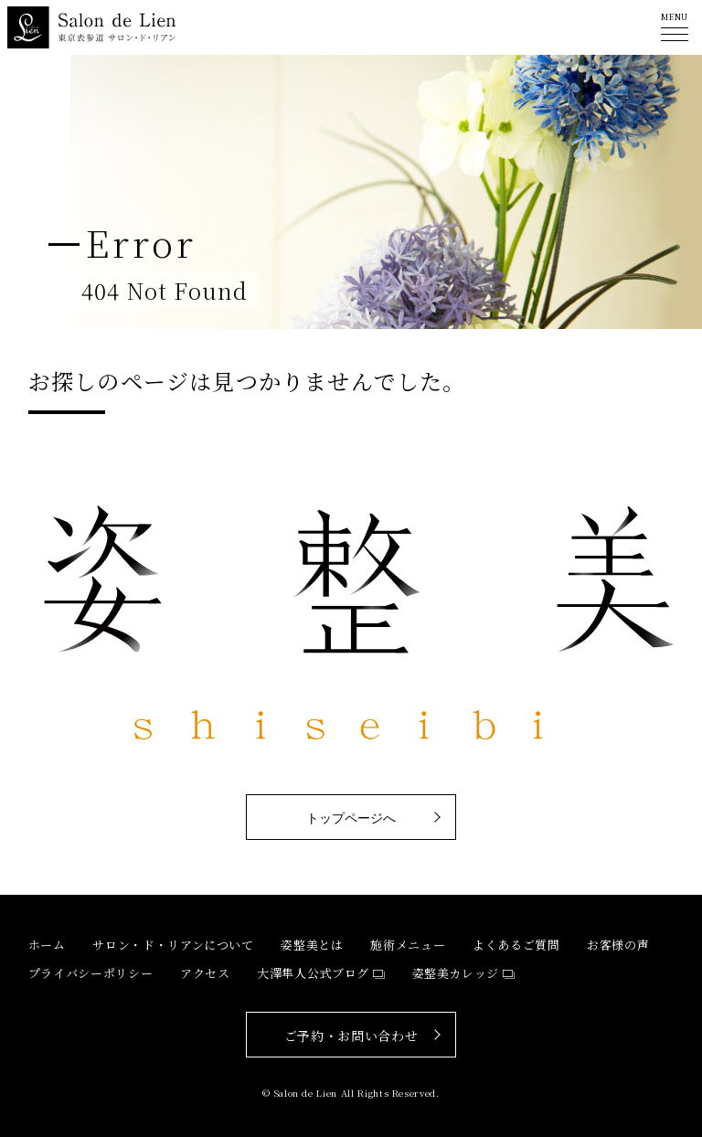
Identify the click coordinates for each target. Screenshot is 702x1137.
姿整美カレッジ (456, 973)
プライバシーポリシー (91, 973)
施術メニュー (407, 944)
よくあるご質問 (516, 944)
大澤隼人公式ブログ (313, 973)
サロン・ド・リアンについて (172, 944)
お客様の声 (618, 944)
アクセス (205, 973)
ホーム (47, 944)
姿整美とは (312, 944)
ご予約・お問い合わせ (351, 1035)
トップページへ (351, 818)
